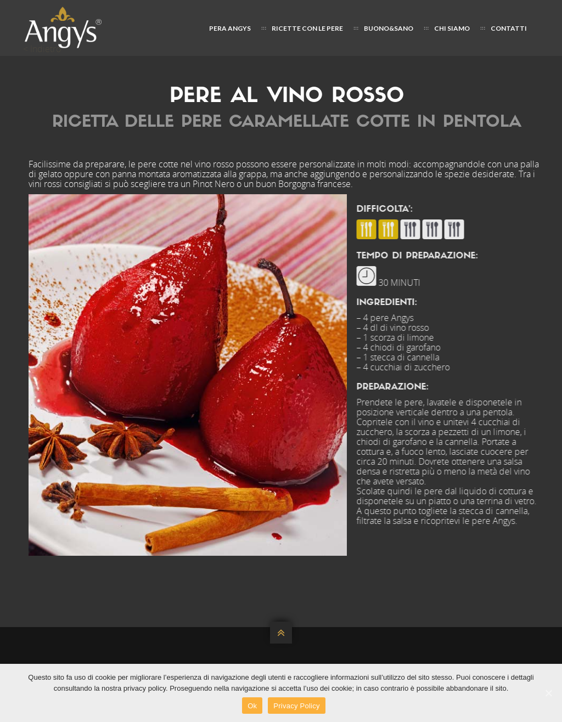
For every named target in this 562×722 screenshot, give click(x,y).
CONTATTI (509, 28)
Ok (252, 706)
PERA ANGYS (230, 28)
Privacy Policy (296, 706)
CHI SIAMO (452, 28)
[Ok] (548, 692)
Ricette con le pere (307, 28)
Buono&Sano (388, 28)
